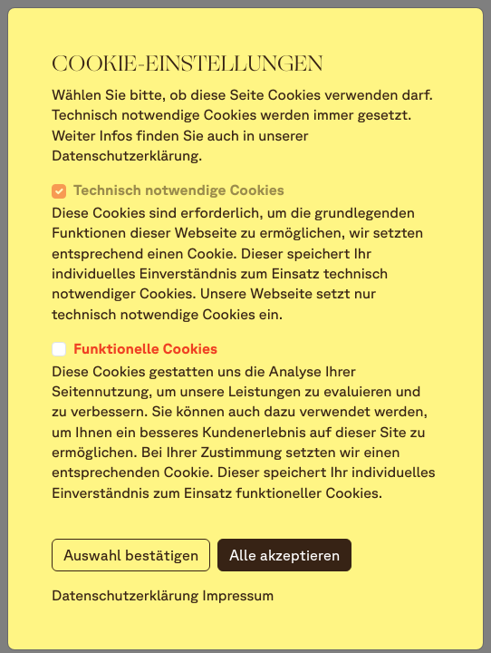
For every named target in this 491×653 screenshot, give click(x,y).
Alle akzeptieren (284, 555)
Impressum (238, 596)
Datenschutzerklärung (125, 596)
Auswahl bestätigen (130, 555)
